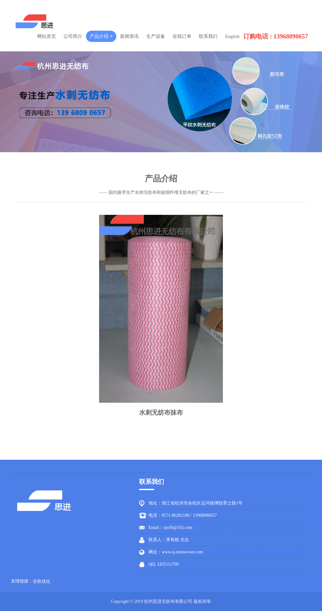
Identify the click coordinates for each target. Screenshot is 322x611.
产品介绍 (101, 36)
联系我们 (208, 36)
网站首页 (46, 36)
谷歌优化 (41, 581)
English (232, 36)
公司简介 (72, 36)
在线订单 (182, 36)
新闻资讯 (129, 36)
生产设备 (155, 36)
